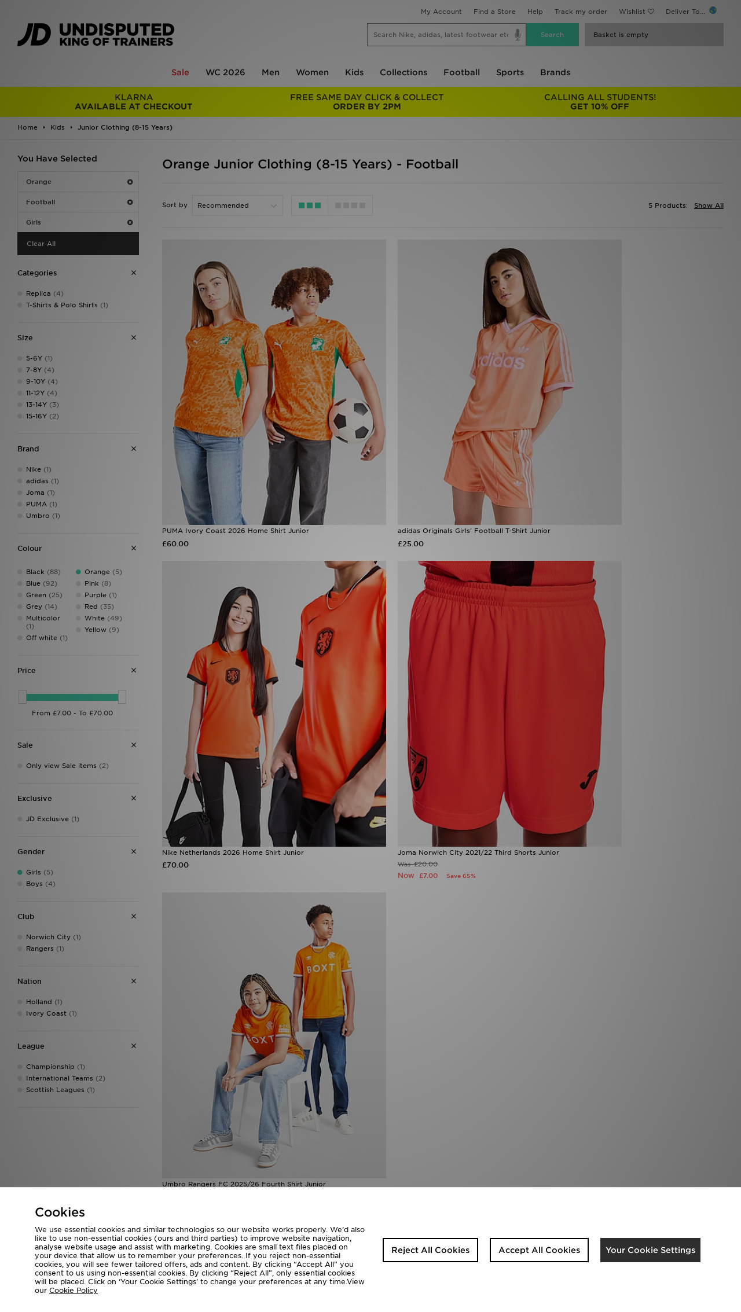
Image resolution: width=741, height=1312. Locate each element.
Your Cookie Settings (650, 1250)
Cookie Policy (73, 1290)
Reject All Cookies (430, 1250)
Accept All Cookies (539, 1250)
